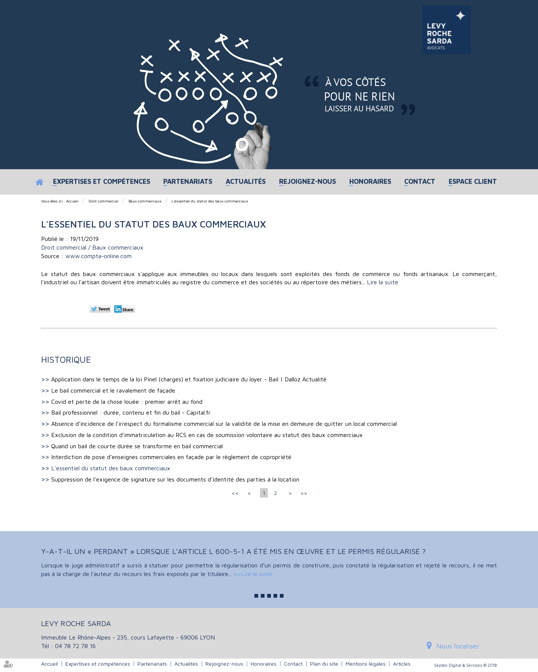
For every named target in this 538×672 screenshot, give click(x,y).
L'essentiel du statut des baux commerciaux (209, 201)
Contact (419, 181)
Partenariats (187, 181)
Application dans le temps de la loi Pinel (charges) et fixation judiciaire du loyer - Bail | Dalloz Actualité (189, 379)
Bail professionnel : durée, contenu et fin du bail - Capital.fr (131, 412)
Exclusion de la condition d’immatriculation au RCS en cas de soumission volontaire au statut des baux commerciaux (207, 434)
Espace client (473, 181)
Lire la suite (382, 282)
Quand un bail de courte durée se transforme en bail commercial (137, 446)
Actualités (246, 181)
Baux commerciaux (145, 201)
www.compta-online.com (98, 256)
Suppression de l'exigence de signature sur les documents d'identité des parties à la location (175, 479)
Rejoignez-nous (307, 181)
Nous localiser (457, 646)
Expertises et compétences (101, 181)
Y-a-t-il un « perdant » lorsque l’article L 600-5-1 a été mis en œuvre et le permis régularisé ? (233, 551)
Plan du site (324, 663)
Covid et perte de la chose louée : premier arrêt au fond (126, 401)
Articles (402, 663)
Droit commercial (103, 201)
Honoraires (370, 181)
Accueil (40, 182)
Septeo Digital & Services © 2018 (465, 665)
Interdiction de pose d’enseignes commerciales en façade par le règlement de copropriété (171, 456)
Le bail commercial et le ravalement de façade (113, 390)
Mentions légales (366, 663)
